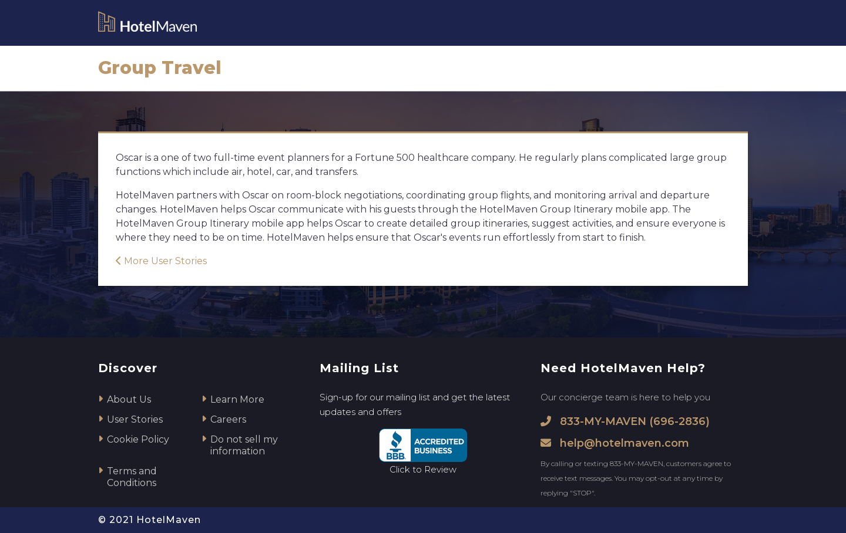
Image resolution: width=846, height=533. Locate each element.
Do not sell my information (244, 445)
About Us (129, 399)
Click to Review (423, 469)
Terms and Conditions (132, 476)
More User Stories (161, 260)
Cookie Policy (138, 439)
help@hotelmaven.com (614, 443)
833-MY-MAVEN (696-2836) (625, 421)
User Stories (135, 419)
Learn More (237, 399)
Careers (228, 419)
